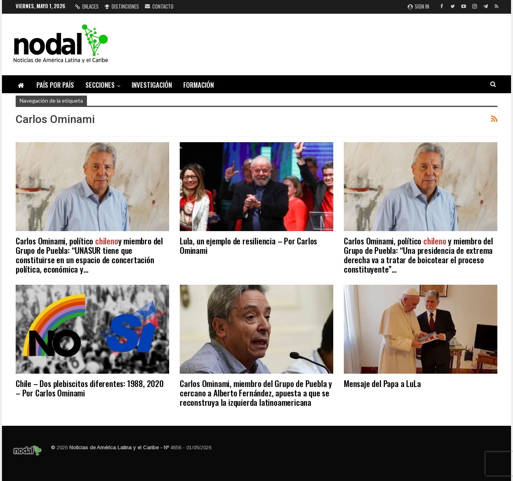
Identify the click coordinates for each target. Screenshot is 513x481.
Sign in (418, 6)
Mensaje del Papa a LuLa (382, 383)
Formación (198, 85)
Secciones (100, 85)
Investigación (152, 85)
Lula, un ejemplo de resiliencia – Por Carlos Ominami (248, 245)
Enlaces (87, 6)
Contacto (159, 6)
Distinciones (122, 6)
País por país (55, 85)
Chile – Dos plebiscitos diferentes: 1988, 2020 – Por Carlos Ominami (90, 388)
